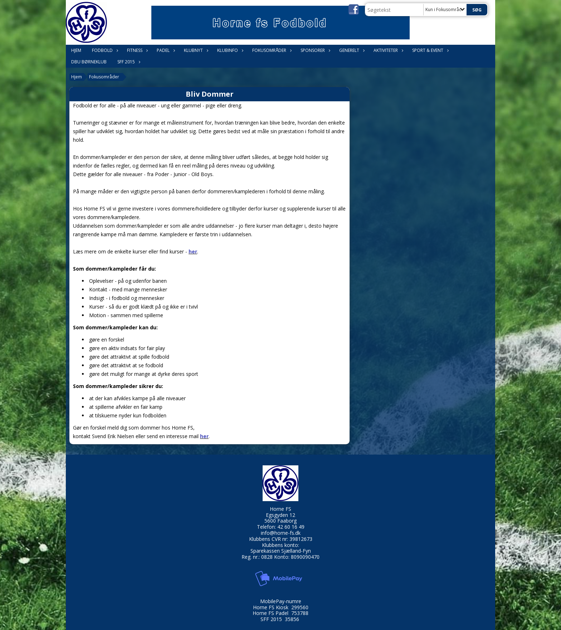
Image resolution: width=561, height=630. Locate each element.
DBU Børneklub (89, 62)
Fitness (136, 50)
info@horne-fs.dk (281, 532)
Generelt (351, 50)
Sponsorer (314, 50)
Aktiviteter (387, 50)
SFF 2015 (127, 62)
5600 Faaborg (280, 520)
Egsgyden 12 (280, 515)
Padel (165, 50)
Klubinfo (229, 50)
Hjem (76, 50)
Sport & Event (429, 50)
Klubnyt (195, 50)
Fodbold (104, 50)
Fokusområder (271, 50)
